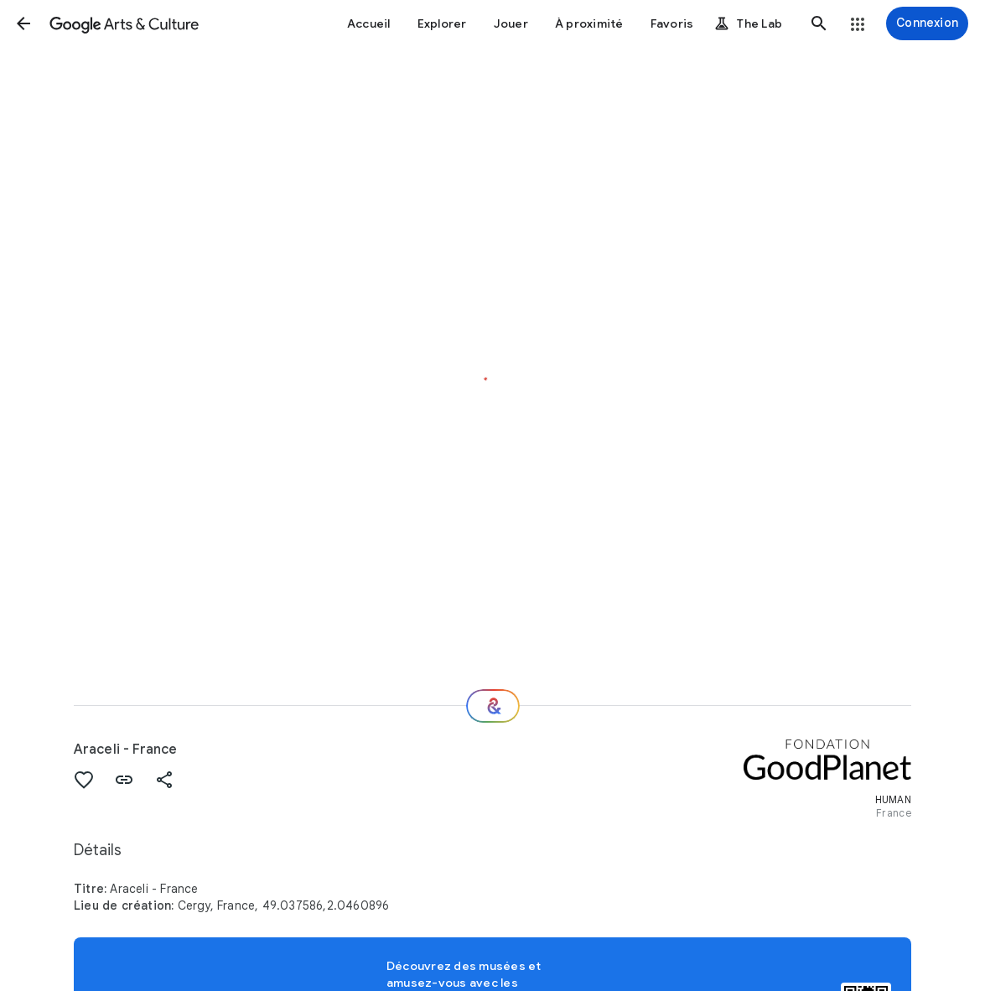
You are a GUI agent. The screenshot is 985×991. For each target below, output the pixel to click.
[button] (23, 23)
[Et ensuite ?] (493, 706)
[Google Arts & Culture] (124, 23)
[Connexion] (927, 23)
